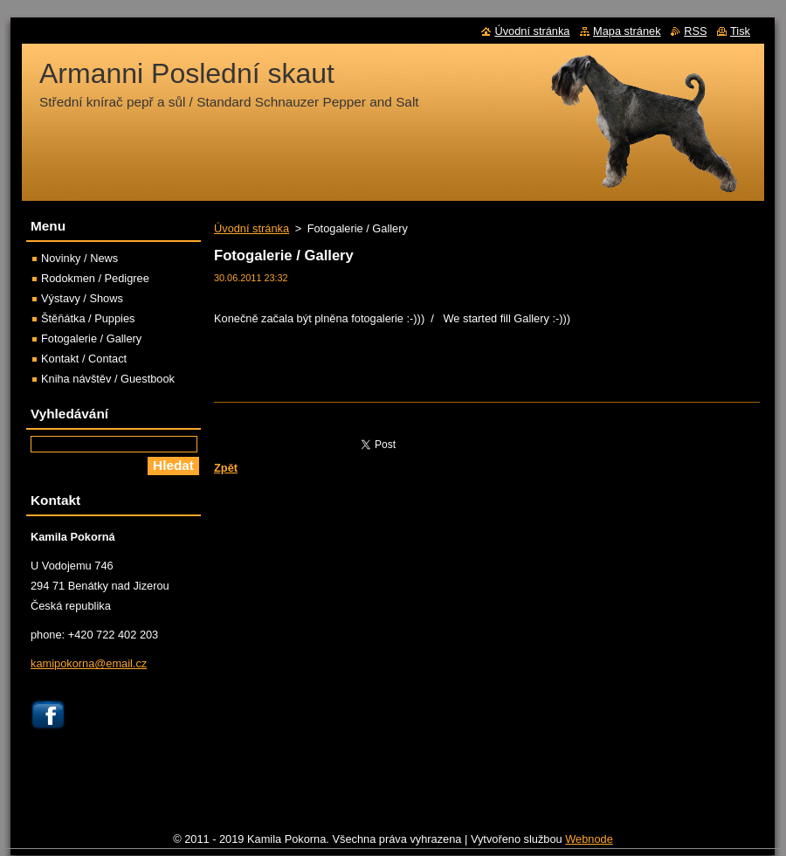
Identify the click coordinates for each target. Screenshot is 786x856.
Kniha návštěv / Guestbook (108, 378)
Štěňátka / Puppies (87, 318)
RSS (695, 31)
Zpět (226, 467)
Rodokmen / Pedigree (95, 278)
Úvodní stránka (251, 228)
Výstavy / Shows (82, 298)
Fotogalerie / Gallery (91, 338)
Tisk (740, 31)
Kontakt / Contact (84, 358)
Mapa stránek (627, 31)
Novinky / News (79, 258)
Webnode (589, 839)
